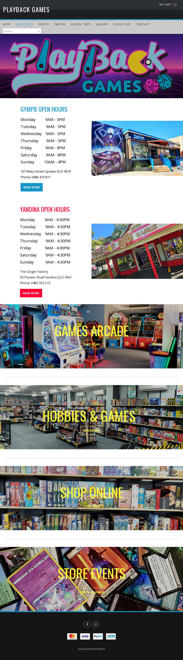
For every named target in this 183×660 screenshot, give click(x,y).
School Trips (81, 24)
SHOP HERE (92, 506)
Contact (143, 24)
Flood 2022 (122, 24)
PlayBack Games (26, 9)
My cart (168, 5)
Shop (6, 24)
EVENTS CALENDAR (91, 592)
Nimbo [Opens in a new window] (101, 649)
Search (38, 31)
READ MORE (32, 187)
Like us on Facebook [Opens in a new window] (87, 624)
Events (44, 24)
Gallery (102, 24)
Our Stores (24, 24)
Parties (59, 24)
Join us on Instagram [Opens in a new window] (95, 624)
